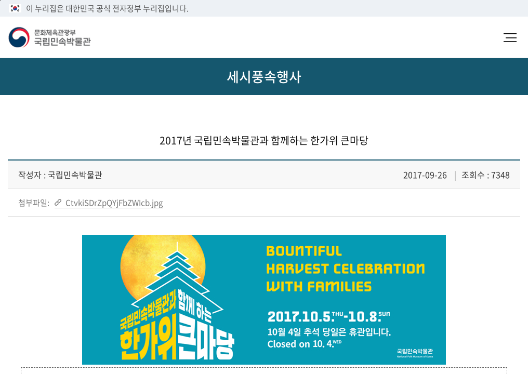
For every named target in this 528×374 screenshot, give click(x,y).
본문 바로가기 (0, 0)
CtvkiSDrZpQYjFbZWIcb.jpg (113, 202)
